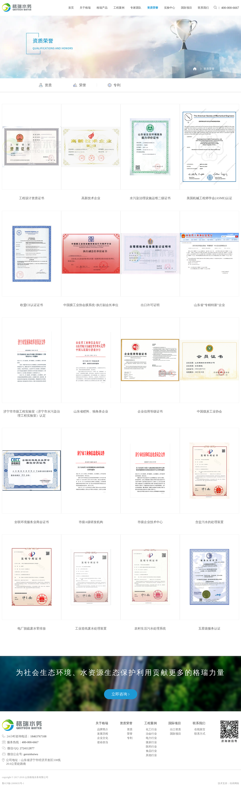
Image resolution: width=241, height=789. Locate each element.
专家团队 (135, 7)
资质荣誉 (152, 7)
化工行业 (151, 729)
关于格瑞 (85, 7)
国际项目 (186, 7)
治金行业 (151, 733)
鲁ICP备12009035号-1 (13, 783)
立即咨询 (120, 694)
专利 (129, 738)
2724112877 (27, 748)
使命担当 (102, 742)
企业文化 (102, 738)
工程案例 (118, 7)
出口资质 (175, 729)
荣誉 (129, 733)
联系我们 (203, 7)
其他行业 (151, 755)
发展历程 (102, 733)
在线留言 (199, 729)
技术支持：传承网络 (228, 783)
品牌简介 (102, 729)
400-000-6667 (30, 742)
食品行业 (151, 750)
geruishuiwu (31, 754)
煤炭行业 (151, 742)
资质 (129, 729)
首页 (71, 7)
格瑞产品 (102, 7)
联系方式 (199, 733)
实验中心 (169, 7)
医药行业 (151, 746)
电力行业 (151, 738)
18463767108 (38, 736)
